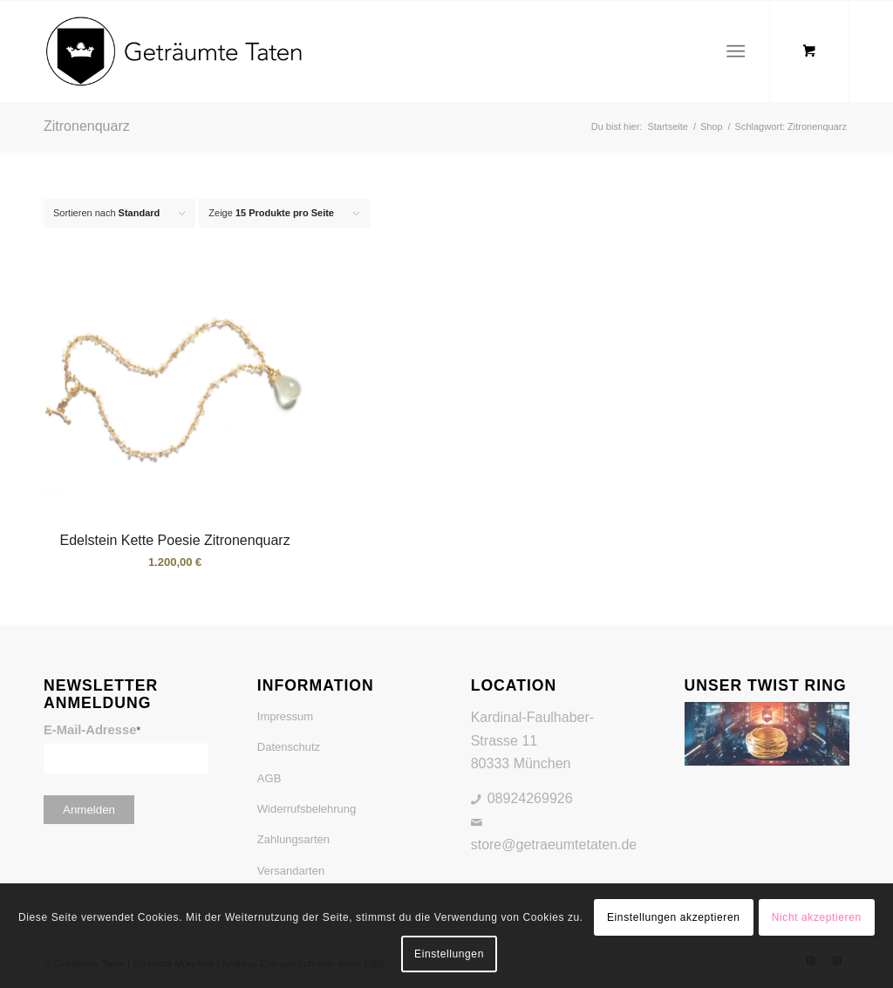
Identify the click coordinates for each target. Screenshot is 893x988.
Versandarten (290, 870)
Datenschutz (288, 746)
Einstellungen (449, 954)
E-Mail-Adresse (92, 730)
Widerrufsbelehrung (306, 808)
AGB (269, 778)
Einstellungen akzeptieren (673, 917)
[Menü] (735, 51)
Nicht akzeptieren (817, 917)
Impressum (285, 716)
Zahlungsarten (293, 839)
